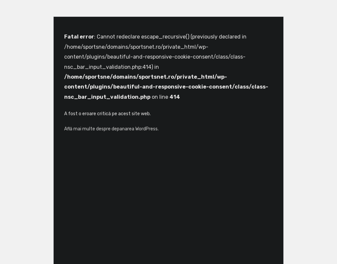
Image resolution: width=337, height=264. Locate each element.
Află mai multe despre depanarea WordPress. (111, 129)
